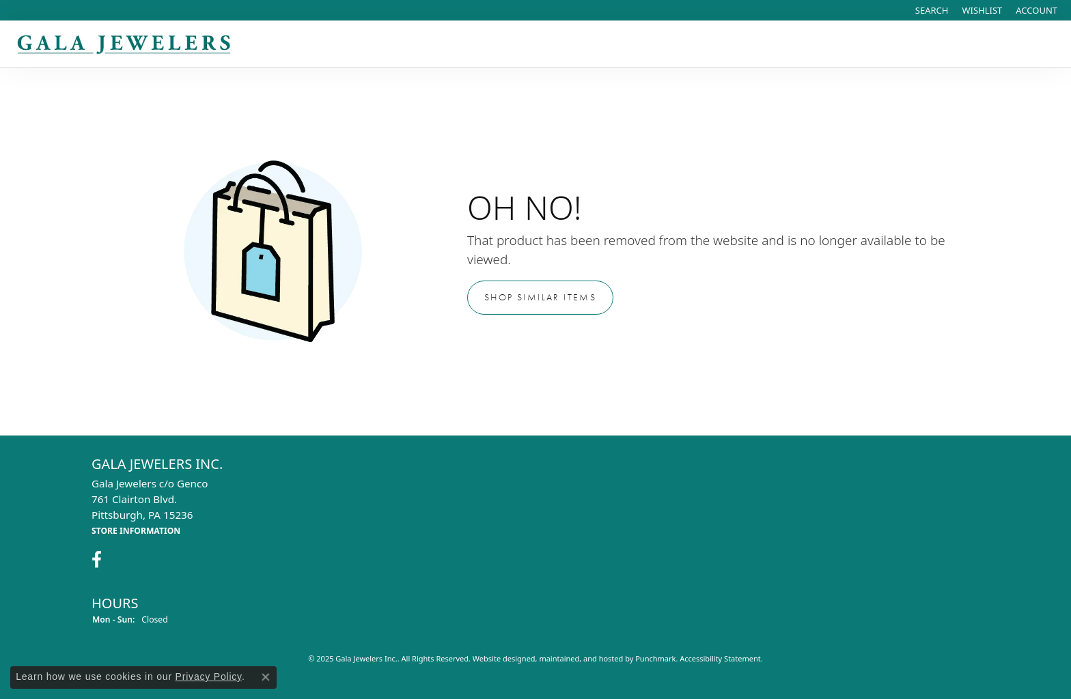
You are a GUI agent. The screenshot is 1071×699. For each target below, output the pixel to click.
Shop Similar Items (540, 297)
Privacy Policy (209, 676)
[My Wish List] (982, 10)
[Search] (932, 10)
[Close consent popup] (266, 677)
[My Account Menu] (1036, 10)
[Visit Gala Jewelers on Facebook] (97, 560)
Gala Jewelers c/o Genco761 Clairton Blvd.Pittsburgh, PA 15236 (150, 506)
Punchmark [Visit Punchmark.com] (655, 659)
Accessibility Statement (720, 659)
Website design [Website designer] (500, 659)
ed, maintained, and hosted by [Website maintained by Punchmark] (581, 659)
